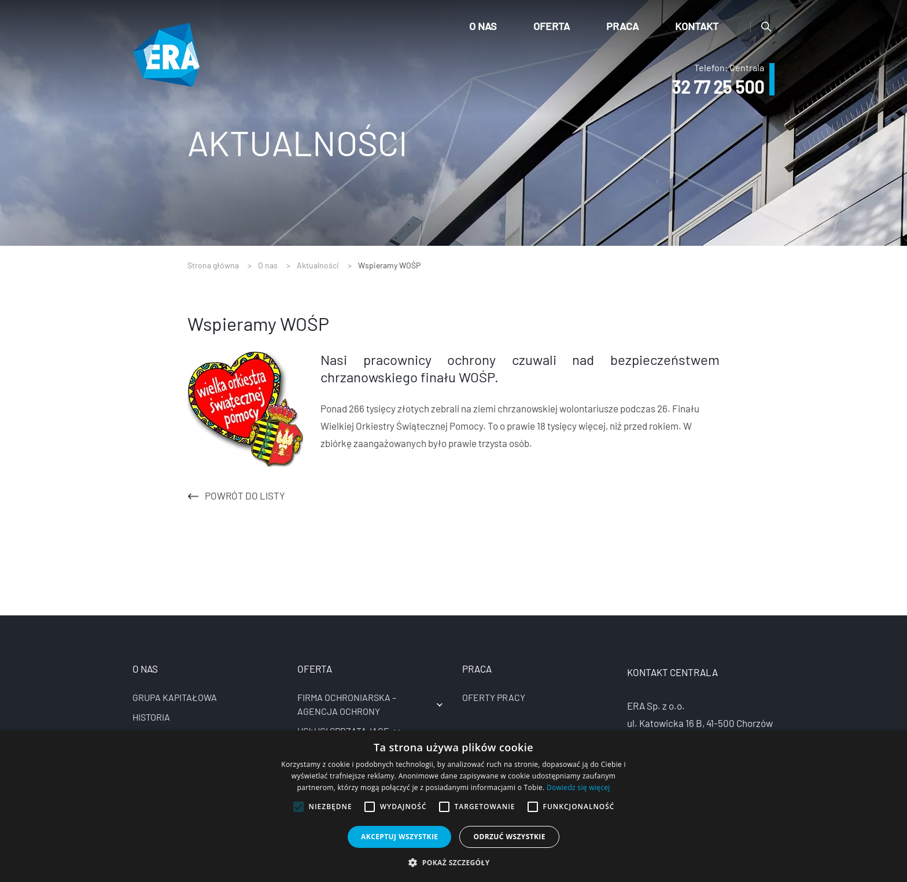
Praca (622, 26)
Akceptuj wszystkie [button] (399, 837)
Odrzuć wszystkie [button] (509, 837)
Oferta (551, 26)
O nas (483, 26)
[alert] (453, 806)
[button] (453, 862)
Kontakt (696, 26)
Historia (151, 716)
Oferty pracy (493, 697)
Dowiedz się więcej (578, 787)
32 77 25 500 (718, 86)
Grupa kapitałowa (174, 697)
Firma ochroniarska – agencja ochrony (346, 704)
